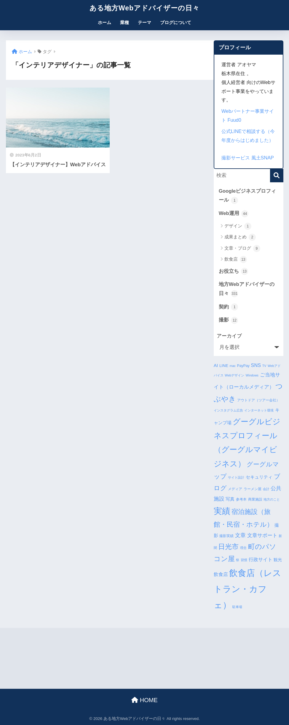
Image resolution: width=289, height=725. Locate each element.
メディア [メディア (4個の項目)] (235, 489)
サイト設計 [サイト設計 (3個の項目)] (236, 477)
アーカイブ (229, 336)
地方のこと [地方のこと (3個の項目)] (272, 499)
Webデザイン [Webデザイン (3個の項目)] (234, 375)
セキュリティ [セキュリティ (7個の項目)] (259, 476)
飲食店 (235, 259)
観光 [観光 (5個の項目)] (278, 560)
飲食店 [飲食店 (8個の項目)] (221, 574)
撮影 (228, 320)
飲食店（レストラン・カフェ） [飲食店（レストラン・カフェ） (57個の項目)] (248, 589)
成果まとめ (240, 237)
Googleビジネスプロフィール (247, 196)
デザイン (237, 226)
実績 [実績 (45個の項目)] (222, 511)
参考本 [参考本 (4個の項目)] (241, 499)
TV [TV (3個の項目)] (264, 366)
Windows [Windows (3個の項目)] (252, 375)
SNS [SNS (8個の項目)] (256, 365)
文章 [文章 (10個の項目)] (240, 535)
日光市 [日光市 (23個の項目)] (228, 546)
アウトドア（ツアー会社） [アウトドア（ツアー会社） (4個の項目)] (258, 400)
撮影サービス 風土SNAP (247, 157)
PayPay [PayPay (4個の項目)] (243, 366)
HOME (144, 700)
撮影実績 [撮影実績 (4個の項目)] (226, 536)
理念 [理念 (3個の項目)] (243, 548)
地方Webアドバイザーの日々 (246, 289)
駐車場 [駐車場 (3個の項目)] (237, 607)
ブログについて (175, 22)
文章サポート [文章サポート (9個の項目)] (262, 535)
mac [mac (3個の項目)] (233, 366)
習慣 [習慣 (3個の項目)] (244, 560)
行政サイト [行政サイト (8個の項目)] (260, 559)
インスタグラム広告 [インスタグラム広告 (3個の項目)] (228, 410)
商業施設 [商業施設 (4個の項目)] (255, 499)
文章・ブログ (242, 248)
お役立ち (233, 271)
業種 (124, 22)
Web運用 (234, 213)
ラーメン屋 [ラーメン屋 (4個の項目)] (252, 489)
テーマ (144, 22)
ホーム (104, 22)
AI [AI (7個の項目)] (216, 365)
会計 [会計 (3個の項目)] (266, 489)
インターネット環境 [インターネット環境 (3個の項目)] (259, 410)
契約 (228, 307)
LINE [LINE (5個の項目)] (223, 365)
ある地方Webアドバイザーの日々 (144, 8)
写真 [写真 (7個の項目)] (230, 498)
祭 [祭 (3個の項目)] (237, 560)
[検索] (276, 175)
